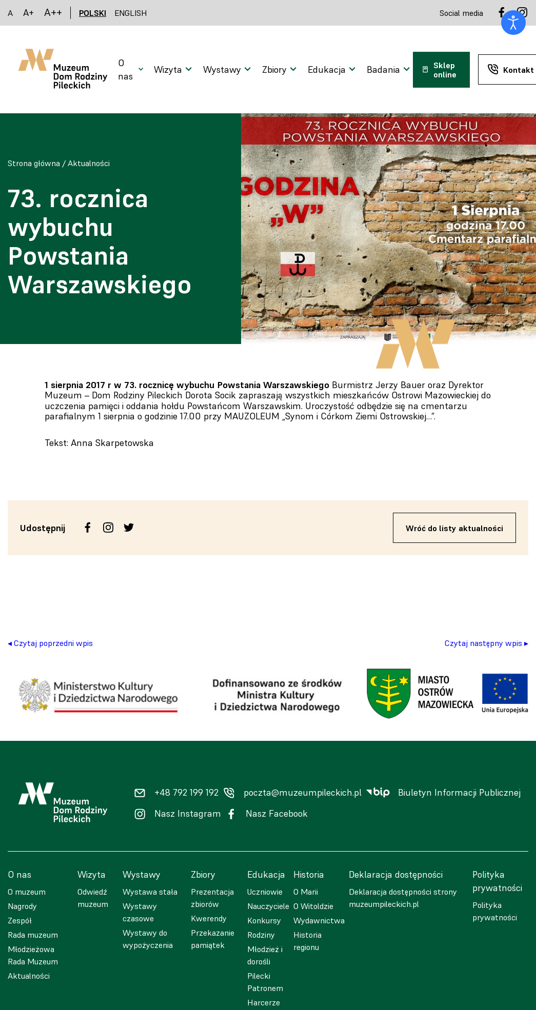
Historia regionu (307, 941)
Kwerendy (209, 918)
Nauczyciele (268, 906)
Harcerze (263, 1002)
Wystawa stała (150, 891)
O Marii (305, 891)
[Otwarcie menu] (132, 69)
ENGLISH (130, 12)
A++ (53, 12)
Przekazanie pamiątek (212, 938)
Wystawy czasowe (140, 912)
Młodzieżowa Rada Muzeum (33, 955)
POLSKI (92, 12)
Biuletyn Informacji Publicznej (459, 792)
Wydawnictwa (319, 920)
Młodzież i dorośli (265, 955)
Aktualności (89, 163)
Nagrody (22, 906)
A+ (28, 12)
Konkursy (264, 920)
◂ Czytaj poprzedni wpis (50, 643)
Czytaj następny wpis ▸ (486, 643)
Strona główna (34, 163)
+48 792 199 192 (186, 792)
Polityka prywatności (494, 911)
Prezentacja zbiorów (212, 897)
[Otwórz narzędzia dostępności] (513, 22)
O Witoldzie (313, 906)
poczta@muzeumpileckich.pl (303, 792)
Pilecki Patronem (265, 982)
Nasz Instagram (187, 814)
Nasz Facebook (277, 814)
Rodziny (261, 935)
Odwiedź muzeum (92, 897)
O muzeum (27, 891)
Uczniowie (265, 891)
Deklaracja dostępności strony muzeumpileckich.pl (403, 897)
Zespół (20, 920)
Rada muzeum (33, 935)
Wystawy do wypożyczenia (148, 938)
